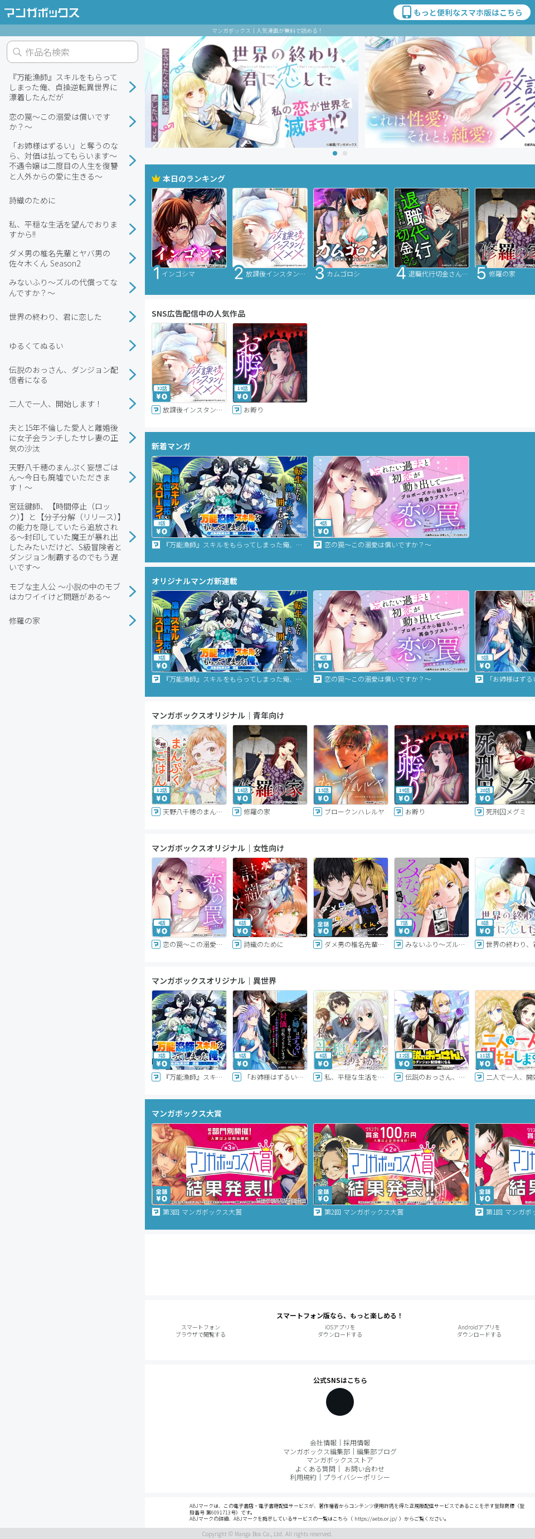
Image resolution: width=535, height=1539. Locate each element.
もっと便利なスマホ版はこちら (461, 12)
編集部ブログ (377, 1451)
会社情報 (323, 1442)
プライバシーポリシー (356, 1477)
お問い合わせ (364, 1468)
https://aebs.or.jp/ (376, 1518)
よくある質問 (315, 1468)
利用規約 (303, 1477)
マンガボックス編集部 (316, 1451)
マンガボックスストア (340, 1459)
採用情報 (356, 1442)
